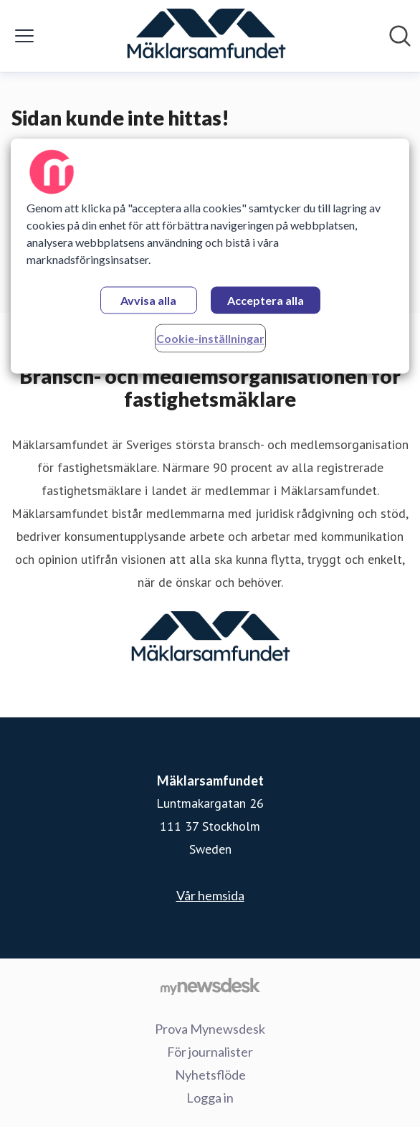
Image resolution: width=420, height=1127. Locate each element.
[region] (210, 255)
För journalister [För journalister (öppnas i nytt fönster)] (210, 1052)
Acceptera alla (265, 300)
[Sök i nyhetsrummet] (399, 35)
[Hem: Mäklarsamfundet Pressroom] (206, 36)
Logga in (210, 1097)
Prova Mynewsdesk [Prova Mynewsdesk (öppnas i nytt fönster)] (210, 1029)
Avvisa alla (148, 300)
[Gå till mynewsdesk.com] (210, 985)
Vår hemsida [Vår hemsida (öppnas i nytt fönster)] (210, 895)
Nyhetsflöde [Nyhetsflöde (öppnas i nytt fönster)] (210, 1075)
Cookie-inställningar (210, 338)
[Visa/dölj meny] (24, 36)
